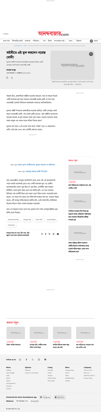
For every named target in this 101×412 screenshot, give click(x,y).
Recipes (50, 375)
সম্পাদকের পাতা (60, 41)
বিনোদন (78, 41)
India (25, 45)
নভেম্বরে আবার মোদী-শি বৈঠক (36, 172)
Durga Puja (27, 219)
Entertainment (11, 383)
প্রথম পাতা (6, 41)
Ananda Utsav (69, 370)
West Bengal (10, 373)
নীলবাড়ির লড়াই (17, 41)
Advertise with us (89, 375)
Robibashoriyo (69, 378)
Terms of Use (88, 370)
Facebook (11, 225)
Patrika (67, 381)
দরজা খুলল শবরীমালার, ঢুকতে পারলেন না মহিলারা (36, 165)
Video (67, 375)
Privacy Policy (88, 378)
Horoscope (51, 381)
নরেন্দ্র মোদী (39, 220)
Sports (8, 381)
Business (9, 386)
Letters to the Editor (31, 373)
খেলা (71, 41)
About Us (87, 373)
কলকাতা (27, 41)
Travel (49, 373)
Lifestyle (50, 370)
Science (8, 389)
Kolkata (8, 370)
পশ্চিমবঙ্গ (37, 41)
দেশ (44, 41)
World (8, 378)
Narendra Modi (13, 219)
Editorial (27, 370)
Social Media (51, 219)
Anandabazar (18, 45)
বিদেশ (50, 41)
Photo (67, 373)
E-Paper (5, 34)
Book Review (52, 378)
